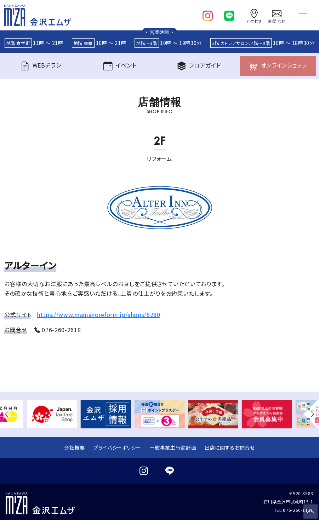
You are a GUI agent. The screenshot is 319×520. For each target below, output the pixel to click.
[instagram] (208, 14)
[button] (8, 414)
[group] (52, 414)
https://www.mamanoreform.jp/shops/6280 (98, 314)
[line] (229, 14)
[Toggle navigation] (303, 15)
